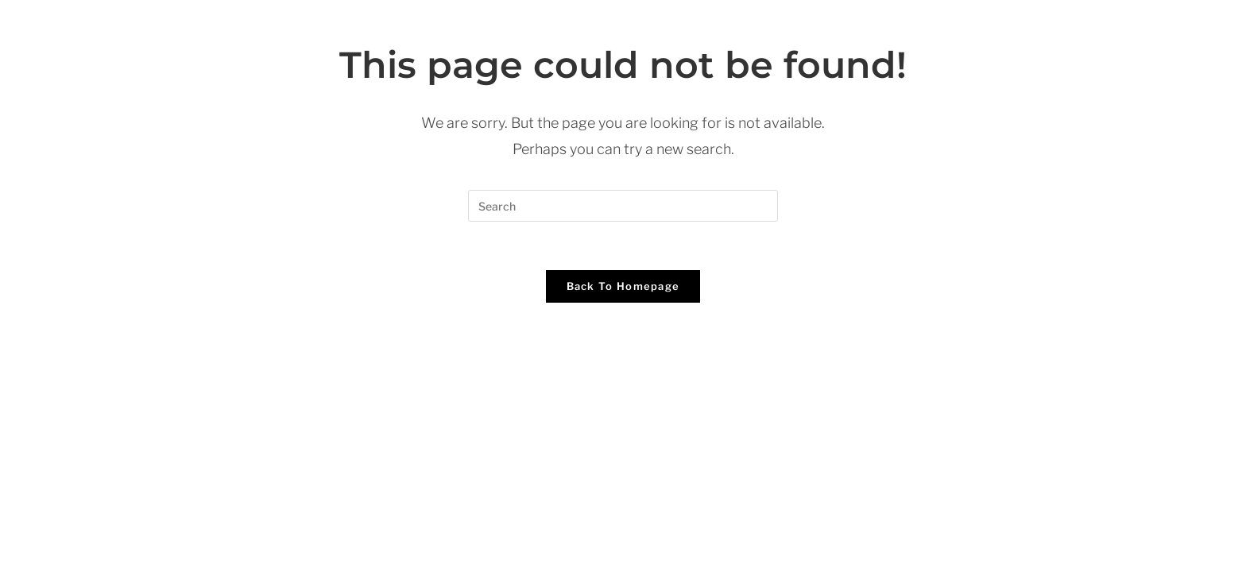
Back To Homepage (623, 286)
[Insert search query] (623, 206)
